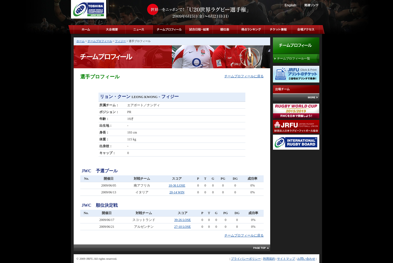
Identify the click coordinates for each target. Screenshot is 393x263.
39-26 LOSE (182, 220)
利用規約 (269, 258)
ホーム (80, 41)
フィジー (120, 41)
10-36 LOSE (177, 185)
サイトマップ (286, 258)
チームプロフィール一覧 (293, 58)
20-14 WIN (176, 192)
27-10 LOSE (182, 227)
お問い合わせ (306, 258)
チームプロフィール (100, 41)
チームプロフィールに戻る (244, 76)
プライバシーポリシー (246, 258)
